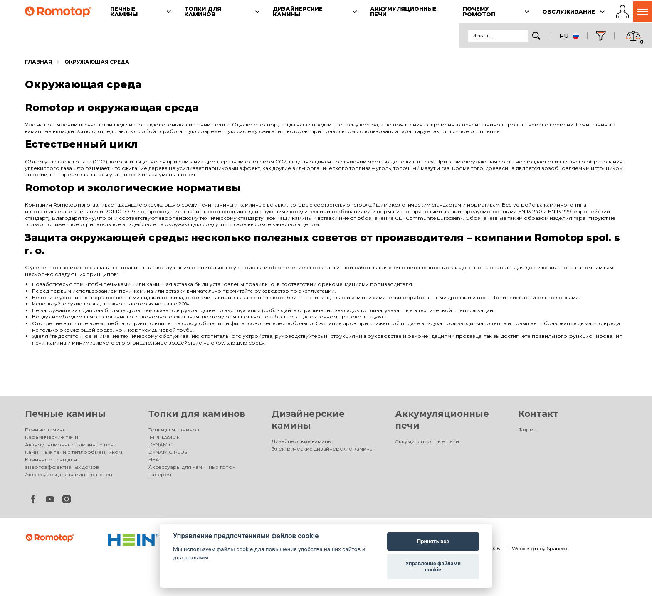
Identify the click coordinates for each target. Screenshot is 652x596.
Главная (38, 62)
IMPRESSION (164, 437)
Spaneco (557, 548)
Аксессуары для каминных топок (191, 467)
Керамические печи (51, 437)
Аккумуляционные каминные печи (71, 444)
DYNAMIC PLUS (167, 452)
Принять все (433, 541)
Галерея (159, 474)
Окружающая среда (96, 62)
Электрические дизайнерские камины (322, 449)
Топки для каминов (196, 414)
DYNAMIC (160, 444)
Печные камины (65, 414)
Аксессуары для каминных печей (68, 474)
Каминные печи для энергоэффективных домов (62, 463)
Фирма (527, 429)
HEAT (155, 459)
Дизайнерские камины (302, 441)
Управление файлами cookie (433, 566)
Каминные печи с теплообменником (73, 452)
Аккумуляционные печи (427, 441)
